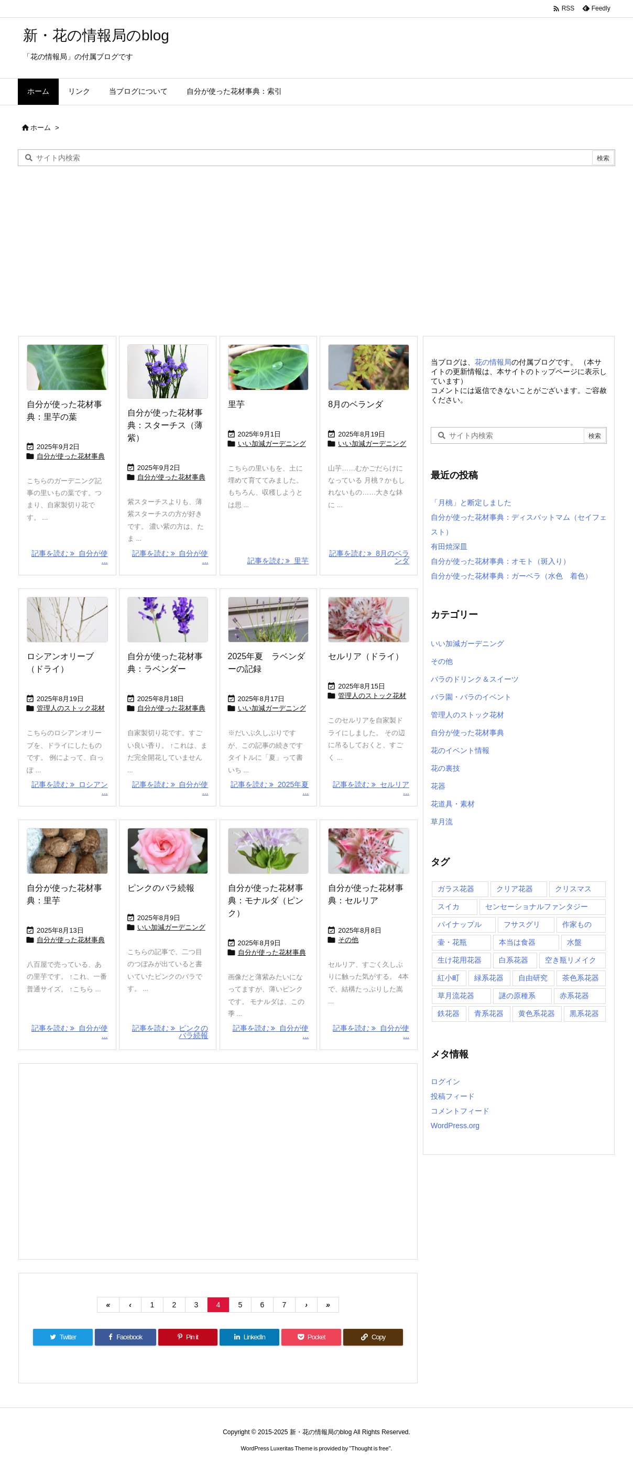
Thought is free (369, 1448)
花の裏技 (445, 768)
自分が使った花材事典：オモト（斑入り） (500, 561)
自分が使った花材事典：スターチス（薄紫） (165, 425)
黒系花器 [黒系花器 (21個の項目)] (584, 1013)
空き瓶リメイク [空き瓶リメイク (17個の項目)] (570, 960)
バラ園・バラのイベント (471, 697)
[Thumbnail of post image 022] (168, 371)
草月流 (442, 821)
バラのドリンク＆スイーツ (475, 679)
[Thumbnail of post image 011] (368, 367)
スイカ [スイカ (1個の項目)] (449, 906)
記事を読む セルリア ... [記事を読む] (371, 788)
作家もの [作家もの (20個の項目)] (577, 924)
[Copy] (373, 1337)
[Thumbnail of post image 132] (268, 851)
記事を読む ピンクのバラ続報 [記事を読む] (170, 1032)
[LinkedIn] (249, 1337)
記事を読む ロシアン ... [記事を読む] (69, 788)
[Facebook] (125, 1337)
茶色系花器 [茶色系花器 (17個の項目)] (580, 978)
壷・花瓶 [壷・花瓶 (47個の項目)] (452, 942)
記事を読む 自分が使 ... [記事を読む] (69, 557)
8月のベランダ (355, 404)
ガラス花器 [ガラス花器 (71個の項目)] (456, 889)
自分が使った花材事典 (71, 456)
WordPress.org (455, 1125)
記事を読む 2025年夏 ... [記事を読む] (270, 788)
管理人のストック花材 (71, 708)
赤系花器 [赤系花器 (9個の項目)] (574, 995)
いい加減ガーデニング (272, 443)
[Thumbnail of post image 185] (268, 367)
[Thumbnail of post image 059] (168, 620)
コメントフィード (460, 1111)
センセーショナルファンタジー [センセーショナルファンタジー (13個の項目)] (536, 906)
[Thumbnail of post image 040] (67, 620)
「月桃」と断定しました (471, 502)
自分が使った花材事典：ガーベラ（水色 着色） (511, 576)
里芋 (236, 404)
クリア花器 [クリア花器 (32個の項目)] (514, 889)
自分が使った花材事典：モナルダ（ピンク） (265, 900)
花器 (438, 786)
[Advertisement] (316, 250)
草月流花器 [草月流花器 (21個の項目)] (456, 995)
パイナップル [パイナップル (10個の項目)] (460, 924)
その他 (348, 940)
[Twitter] (63, 1337)
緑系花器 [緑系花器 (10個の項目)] (489, 978)
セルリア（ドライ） (365, 656)
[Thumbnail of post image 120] (368, 851)
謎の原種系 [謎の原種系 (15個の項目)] (517, 995)
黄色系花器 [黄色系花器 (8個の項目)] (536, 1013)
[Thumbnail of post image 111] (67, 367)
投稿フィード (453, 1096)
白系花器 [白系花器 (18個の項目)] (513, 960)
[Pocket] (311, 1337)
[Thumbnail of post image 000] (268, 620)
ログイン (445, 1081)
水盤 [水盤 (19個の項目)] (574, 942)
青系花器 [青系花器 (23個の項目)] (489, 1013)
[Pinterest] (188, 1337)
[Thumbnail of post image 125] (368, 620)
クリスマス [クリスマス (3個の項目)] (573, 889)
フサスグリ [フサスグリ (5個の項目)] (522, 924)
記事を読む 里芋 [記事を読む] (278, 560)
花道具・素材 (453, 804)
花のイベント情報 (460, 750)
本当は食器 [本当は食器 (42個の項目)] (517, 942)
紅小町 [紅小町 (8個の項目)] (449, 978)
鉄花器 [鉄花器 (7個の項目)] (449, 1013)
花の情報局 (493, 362)
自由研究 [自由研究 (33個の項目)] (533, 978)
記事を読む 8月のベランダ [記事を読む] (369, 557)
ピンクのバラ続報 (160, 887)
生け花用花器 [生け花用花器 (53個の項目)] (460, 960)
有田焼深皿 (449, 546)
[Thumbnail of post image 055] (67, 851)
